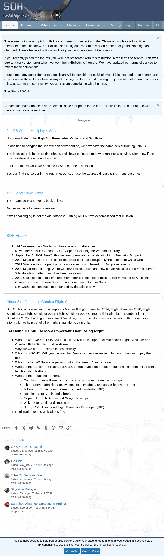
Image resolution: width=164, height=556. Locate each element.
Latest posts (14, 440)
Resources (93, 25)
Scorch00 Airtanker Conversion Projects (39, 503)
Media (71, 25)
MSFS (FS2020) (21, 483)
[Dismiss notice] (158, 38)
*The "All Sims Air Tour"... (29, 475)
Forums (26, 25)
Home (9, 25)
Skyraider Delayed (24, 489)
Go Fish (16, 461)
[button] (35, 25)
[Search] (158, 25)
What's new (49, 25)
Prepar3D (17, 511)
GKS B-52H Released (26, 446)
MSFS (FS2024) (21, 454)
